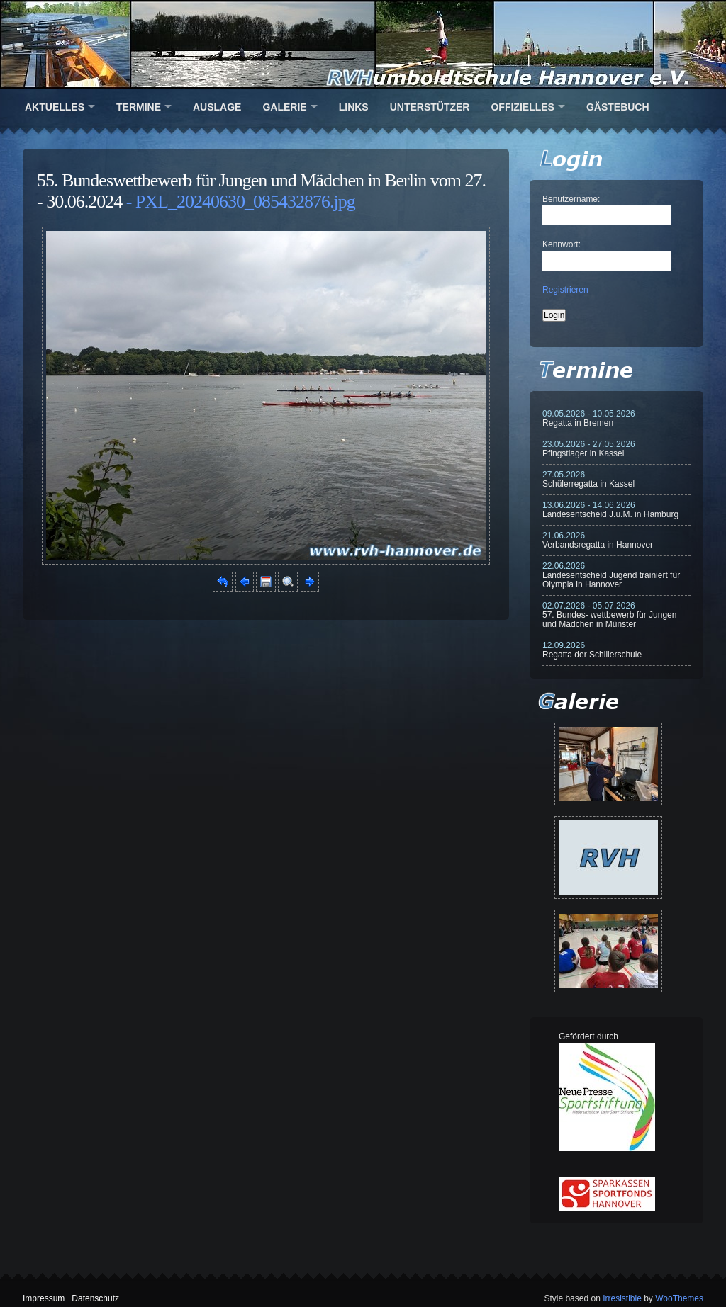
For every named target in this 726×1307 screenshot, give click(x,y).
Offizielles (522, 107)
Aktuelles (54, 107)
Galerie (284, 107)
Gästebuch (617, 107)
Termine (138, 107)
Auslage (217, 107)
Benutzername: (571, 199)
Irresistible (622, 1298)
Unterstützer (430, 107)
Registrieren (565, 290)
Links (354, 107)
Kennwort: (561, 244)
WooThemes (679, 1298)
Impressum (44, 1298)
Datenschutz (95, 1298)
